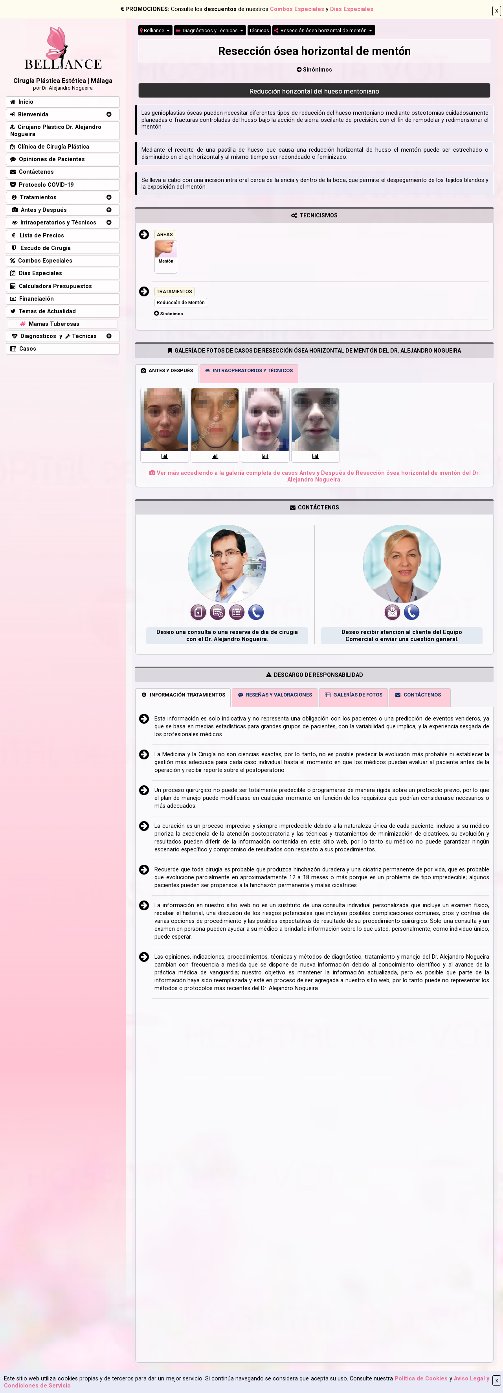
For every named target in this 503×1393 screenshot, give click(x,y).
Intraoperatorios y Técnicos (53, 222)
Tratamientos (33, 197)
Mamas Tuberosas (48, 324)
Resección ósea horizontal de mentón (321, 30)
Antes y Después (38, 210)
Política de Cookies (421, 1378)
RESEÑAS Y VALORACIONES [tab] (274, 695)
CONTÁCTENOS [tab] (418, 695)
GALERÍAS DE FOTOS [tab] (353, 695)
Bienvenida (29, 114)
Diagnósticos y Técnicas (207, 30)
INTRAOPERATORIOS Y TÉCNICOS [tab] (249, 370)
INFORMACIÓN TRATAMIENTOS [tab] (183, 695)
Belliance (152, 30)
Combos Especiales (297, 9)
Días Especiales (351, 9)
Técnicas (259, 30)
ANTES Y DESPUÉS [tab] (167, 370)
